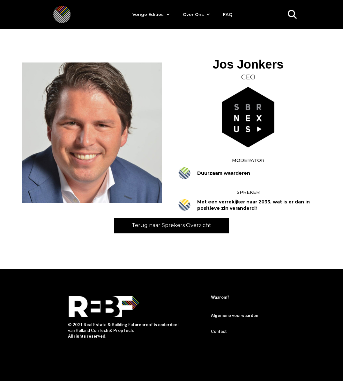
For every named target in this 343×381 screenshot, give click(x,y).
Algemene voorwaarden (234, 315)
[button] (151, 14)
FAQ (227, 14)
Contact (219, 331)
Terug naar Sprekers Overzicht (171, 225)
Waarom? (220, 297)
